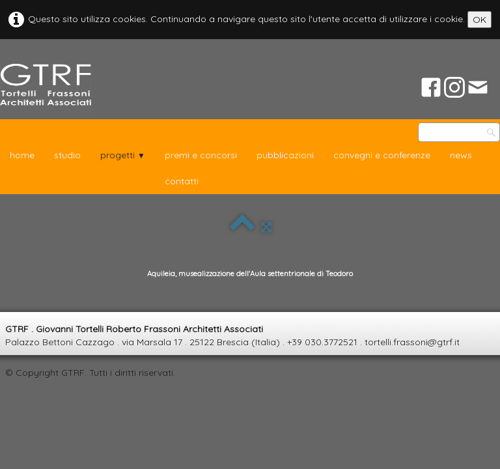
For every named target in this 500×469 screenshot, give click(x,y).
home (22, 155)
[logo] (45, 88)
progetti (122, 155)
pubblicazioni (285, 155)
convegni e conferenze (381, 155)
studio (67, 155)
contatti (182, 181)
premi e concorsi (201, 155)
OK (479, 19)
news (461, 155)
